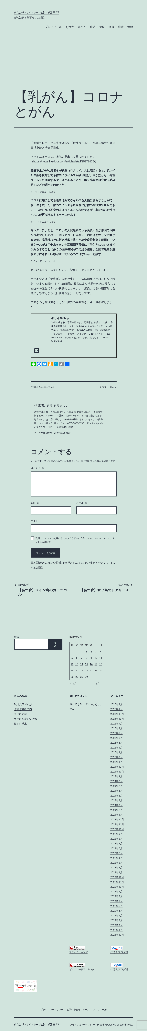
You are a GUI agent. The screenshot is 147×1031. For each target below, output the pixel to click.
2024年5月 (116, 795)
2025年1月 (116, 761)
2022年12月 (117, 877)
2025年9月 (116, 723)
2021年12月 (117, 934)
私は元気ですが (23, 704)
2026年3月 (116, 704)
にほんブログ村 (119, 952)
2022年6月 (116, 905)
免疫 (102, 27)
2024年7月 (116, 785)
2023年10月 (117, 829)
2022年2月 (116, 925)
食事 (111, 27)
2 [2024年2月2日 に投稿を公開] (91, 651)
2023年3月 (116, 862)
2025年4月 (116, 747)
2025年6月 (116, 737)
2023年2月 (116, 867)
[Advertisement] (73, 64)
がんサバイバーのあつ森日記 (36, 13)
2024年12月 (117, 766)
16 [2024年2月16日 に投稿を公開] (91, 664)
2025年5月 (116, 742)
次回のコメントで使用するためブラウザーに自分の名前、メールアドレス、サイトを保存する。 (74, 540)
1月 (73, 683)
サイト (34, 520)
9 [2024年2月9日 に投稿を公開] (91, 657)
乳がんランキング (78, 952)
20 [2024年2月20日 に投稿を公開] (76, 670)
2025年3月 (116, 752)
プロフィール (53, 27)
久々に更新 (20, 713)
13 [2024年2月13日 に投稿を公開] (76, 664)
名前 (35, 502)
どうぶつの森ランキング (81, 969)
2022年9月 (116, 891)
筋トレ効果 (20, 723)
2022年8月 (116, 896)
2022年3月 (116, 920)
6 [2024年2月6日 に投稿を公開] (77, 657)
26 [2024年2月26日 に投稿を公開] (72, 676)
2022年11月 (117, 881)
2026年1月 (116, 709)
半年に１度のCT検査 (25, 718)
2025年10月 (117, 718)
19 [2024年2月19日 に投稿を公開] (72, 670)
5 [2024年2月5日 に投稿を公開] (72, 657)
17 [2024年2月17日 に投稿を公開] (96, 664)
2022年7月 (116, 901)
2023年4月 (116, 857)
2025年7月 (116, 733)
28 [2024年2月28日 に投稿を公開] (81, 676)
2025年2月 (116, 757)
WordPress (126, 1024)
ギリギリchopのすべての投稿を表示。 (53, 433)
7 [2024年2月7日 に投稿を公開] (81, 657)
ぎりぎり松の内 (23, 709)
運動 (130, 27)
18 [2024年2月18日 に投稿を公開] (100, 664)
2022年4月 (116, 915)
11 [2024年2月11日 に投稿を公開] (100, 657)
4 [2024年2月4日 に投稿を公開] (100, 651)
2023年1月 (116, 872)
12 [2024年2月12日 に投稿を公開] (72, 664)
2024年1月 (116, 814)
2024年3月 (116, 805)
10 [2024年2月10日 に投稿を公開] (96, 657)
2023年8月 (116, 838)
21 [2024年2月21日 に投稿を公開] (81, 670)
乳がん (82, 27)
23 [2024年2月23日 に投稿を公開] (91, 670)
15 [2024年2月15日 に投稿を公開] (86, 664)
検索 (16, 636)
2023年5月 (116, 853)
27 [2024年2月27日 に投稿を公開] (76, 676)
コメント (37, 467)
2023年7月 (116, 843)
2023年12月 (117, 819)
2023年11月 (117, 824)
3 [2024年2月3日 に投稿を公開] (96, 651)
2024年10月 (117, 771)
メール (81, 502)
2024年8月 (116, 781)
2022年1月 (116, 930)
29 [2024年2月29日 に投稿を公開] (86, 676)
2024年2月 (116, 809)
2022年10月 (117, 886)
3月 (99, 683)
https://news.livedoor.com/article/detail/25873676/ (64, 161)
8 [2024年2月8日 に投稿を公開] (86, 657)
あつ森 (70, 27)
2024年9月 (116, 776)
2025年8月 (116, 728)
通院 (93, 27)
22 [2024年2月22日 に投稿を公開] (86, 670)
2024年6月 (116, 790)
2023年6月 (116, 848)
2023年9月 (116, 833)
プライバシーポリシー (82, 1024)
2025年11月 (117, 713)
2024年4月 (116, 800)
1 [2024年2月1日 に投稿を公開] (86, 651)
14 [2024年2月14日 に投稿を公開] (81, 664)
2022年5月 (116, 910)
